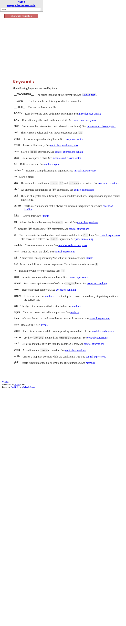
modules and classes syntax (101, 126)
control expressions (108, 183)
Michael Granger (29, 387)
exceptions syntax (74, 139)
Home (21, 1)
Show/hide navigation (21, 16)
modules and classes (103, 331)
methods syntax (52, 164)
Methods (30, 5)
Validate (5, 382)
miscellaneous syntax (89, 113)
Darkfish (15, 387)
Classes (20, 5)
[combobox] (21, 9)
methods (49, 296)
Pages (11, 5)
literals (45, 216)
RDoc (17, 384)
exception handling (97, 283)
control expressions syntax (64, 145)
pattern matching (84, 239)
